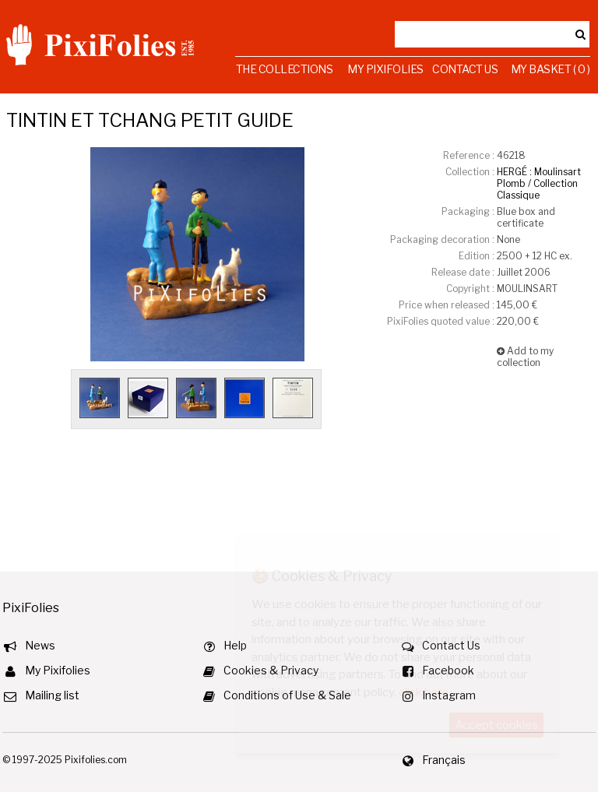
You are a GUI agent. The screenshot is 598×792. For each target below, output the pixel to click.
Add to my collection (525, 356)
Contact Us (465, 69)
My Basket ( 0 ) (550, 69)
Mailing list (52, 695)
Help (235, 645)
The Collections (284, 69)
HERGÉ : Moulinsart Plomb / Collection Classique (539, 183)
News (40, 645)
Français (444, 759)
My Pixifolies (385, 69)
